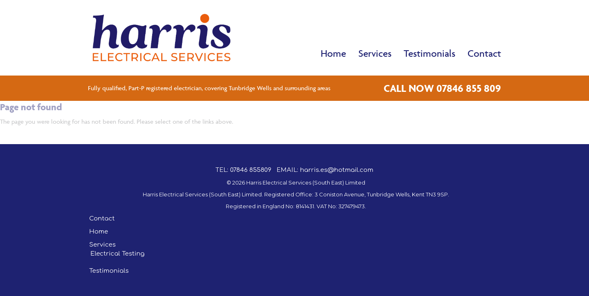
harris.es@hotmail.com (336, 170)
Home (333, 53)
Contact (484, 53)
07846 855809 (250, 170)
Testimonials (429, 53)
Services (374, 53)
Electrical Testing (117, 253)
